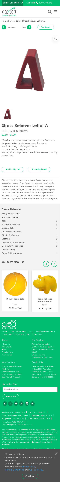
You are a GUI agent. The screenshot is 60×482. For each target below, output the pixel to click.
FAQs (17, 334)
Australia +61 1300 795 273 (13, 412)
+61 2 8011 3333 (46, 372)
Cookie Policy (36, 470)
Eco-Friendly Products (11, 377)
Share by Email (39, 169)
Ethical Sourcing (38, 355)
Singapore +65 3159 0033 (13, 418)
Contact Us (37, 334)
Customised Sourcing (41, 344)
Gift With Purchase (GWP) (43, 347)
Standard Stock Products (42, 357)
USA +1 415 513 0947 (37, 412)
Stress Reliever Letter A (33, 21)
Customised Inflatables (12, 366)
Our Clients (7, 347)
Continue (30, 476)
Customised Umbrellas (11, 374)
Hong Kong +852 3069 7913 (14, 422)
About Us (6, 344)
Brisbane (35, 377)
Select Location (11, 3)
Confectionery (8, 250)
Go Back (45, 27)
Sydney (35, 372)
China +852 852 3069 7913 (38, 418)
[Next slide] (54, 264)
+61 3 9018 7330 (49, 374)
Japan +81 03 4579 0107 (41, 415)
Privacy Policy (28, 467)
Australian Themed (10, 218)
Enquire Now (7, 352)
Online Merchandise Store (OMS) (43, 351)
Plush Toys (6, 369)
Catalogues (7, 334)
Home (5, 21)
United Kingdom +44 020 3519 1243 (17, 425)
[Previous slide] (46, 264)
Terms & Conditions (14, 470)
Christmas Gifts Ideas (11, 232)
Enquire (26, 334)
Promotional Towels (10, 372)
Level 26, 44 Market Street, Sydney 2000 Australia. (43, 368)
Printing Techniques (44, 331)
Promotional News (18, 331)
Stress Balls (15, 21)
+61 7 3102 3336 (47, 377)
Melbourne (36, 374)
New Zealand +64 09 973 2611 (15, 415)
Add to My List (13, 169)
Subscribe (11, 397)
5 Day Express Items (11, 214)
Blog (31, 331)
